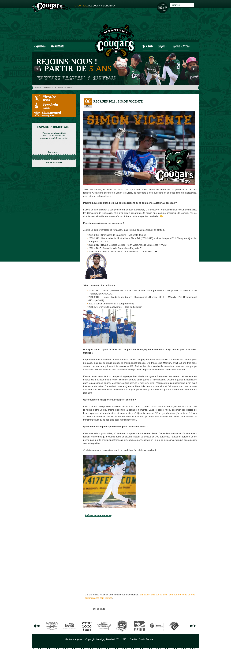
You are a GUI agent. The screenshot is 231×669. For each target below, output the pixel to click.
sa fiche (106, 196)
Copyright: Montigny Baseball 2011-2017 (105, 639)
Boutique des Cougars (163, 7)
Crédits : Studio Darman (142, 639)
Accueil (38, 87)
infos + (163, 46)
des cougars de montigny (95, 6)
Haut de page (98, 608)
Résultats (57, 46)
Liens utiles (181, 46)
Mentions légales (73, 639)
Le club (148, 46)
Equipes (39, 46)
